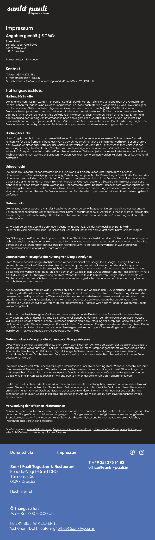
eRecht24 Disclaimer (39, 429)
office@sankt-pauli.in (27, 77)
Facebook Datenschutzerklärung (72, 429)
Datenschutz (21, 452)
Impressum (67, 452)
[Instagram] (142, 452)
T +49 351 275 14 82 (106, 462)
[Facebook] (132, 452)
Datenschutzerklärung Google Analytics (117, 429)
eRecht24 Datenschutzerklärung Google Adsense (36, 432)
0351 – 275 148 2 (26, 74)
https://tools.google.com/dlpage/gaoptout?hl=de (49, 330)
